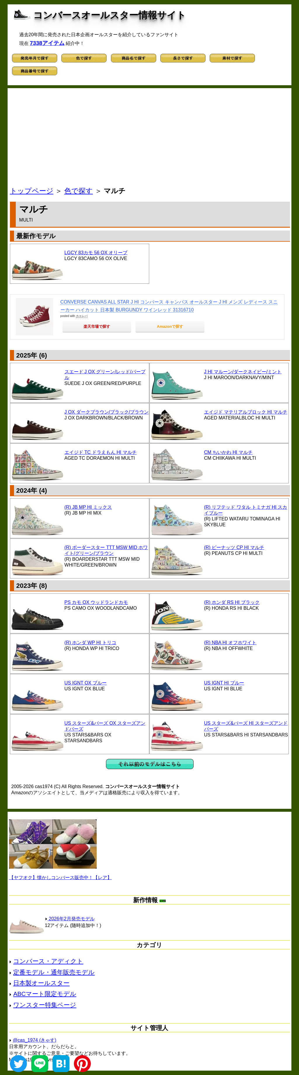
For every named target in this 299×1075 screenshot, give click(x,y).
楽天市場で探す (97, 326)
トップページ (31, 191)
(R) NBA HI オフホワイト (230, 642)
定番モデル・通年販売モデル (54, 972)
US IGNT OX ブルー (86, 682)
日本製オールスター (41, 983)
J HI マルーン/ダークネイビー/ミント (243, 371)
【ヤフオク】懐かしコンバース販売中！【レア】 (60, 877)
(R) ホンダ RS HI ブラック (232, 602)
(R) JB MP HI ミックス (88, 507)
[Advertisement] (150, 139)
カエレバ (82, 316)
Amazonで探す (170, 326)
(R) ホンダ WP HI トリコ (90, 642)
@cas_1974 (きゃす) (34, 1040)
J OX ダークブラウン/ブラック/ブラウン (107, 412)
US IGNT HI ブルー (224, 682)
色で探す (78, 191)
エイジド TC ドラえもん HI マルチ (101, 452)
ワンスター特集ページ (44, 1004)
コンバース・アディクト (48, 961)
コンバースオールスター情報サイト (109, 15)
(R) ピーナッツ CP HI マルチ (234, 547)
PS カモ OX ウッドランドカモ (96, 602)
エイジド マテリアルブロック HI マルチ (245, 412)
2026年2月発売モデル (70, 918)
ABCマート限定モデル (44, 993)
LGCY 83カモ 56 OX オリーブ (96, 252)
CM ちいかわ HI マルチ (228, 452)
